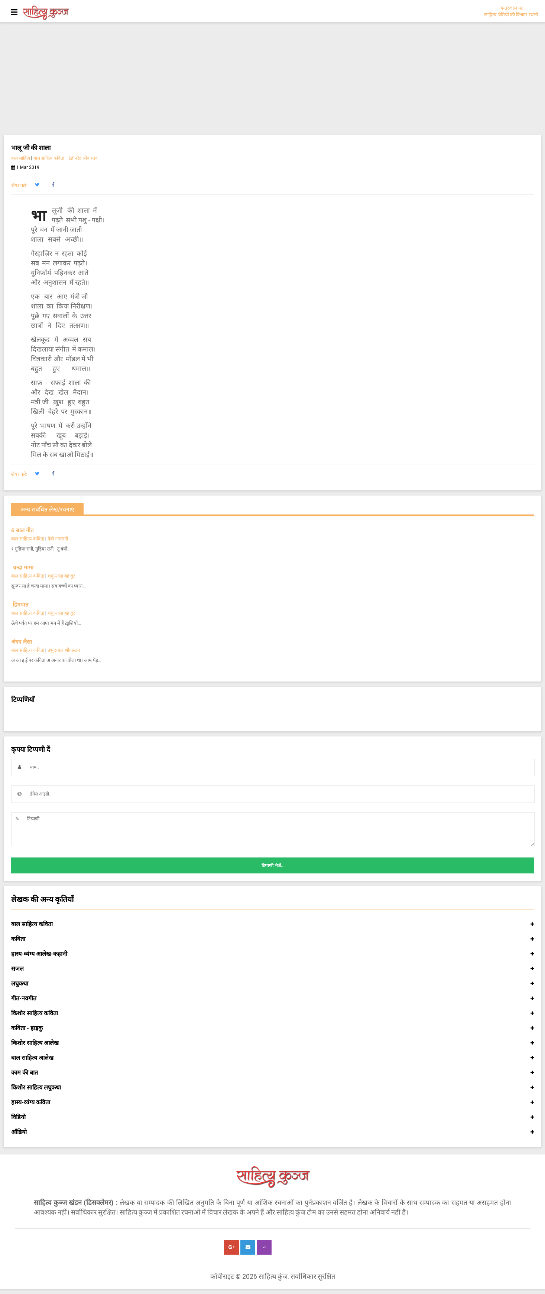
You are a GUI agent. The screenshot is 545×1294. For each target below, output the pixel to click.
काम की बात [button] (272, 1072)
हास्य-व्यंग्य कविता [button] (272, 1102)
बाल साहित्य (20, 158)
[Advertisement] (273, 79)
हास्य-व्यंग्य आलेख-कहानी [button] (272, 954)
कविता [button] (272, 939)
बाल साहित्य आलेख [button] (272, 1057)
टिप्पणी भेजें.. (272, 865)
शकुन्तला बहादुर (61, 576)
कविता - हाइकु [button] (272, 1028)
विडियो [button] (272, 1117)
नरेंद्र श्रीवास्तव (83, 158)
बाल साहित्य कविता (48, 158)
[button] (37, 185)
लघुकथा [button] (272, 983)
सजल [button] (272, 968)
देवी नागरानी (58, 539)
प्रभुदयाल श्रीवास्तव (64, 650)
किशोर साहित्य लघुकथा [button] (272, 1087)
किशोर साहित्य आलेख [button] (272, 1043)
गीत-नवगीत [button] (272, 998)
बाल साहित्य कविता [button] (272, 924)
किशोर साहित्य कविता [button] (272, 1013)
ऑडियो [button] (272, 1132)
